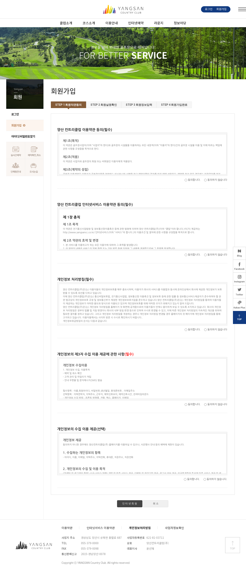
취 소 (155, 503)
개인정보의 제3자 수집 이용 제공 (143, 378)
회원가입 (16, 125)
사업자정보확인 (174, 527)
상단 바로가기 (232, 545)
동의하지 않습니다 (217, 180)
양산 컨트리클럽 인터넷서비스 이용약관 (143, 229)
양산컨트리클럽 (34, 545)
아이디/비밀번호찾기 (23, 136)
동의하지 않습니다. (217, 479)
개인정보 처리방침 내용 (143, 304)
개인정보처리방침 (140, 527)
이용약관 (67, 527)
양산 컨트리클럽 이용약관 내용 (143, 154)
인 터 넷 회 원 (129, 503)
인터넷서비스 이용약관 (101, 527)
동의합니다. (194, 180)
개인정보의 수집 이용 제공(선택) (143, 453)
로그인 (15, 114)
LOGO (123, 9)
